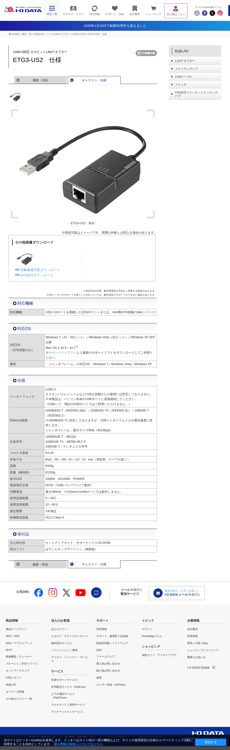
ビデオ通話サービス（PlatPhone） (63, 695)
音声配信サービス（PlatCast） (69, 686)
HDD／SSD (13, 636)
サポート (102, 620)
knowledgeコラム (152, 636)
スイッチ (181, 84)
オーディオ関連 (15, 691)
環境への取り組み (197, 643)
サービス (57, 671)
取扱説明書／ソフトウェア (112, 643)
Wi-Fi (9, 650)
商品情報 (12, 620)
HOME (15, 34)
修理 (99, 677)
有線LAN (181, 51)
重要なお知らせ (196, 657)
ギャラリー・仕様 (94, 80)
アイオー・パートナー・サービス (69, 659)
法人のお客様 (60, 620)
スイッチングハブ (186, 68)
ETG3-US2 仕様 (97, 34)
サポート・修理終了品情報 (112, 636)
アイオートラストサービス (67, 711)
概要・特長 (40, 80)
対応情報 (101, 629)
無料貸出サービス (61, 643)
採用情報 (192, 636)
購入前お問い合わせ (108, 663)
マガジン (147, 629)
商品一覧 (27, 34)
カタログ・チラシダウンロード (69, 636)
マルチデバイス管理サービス (68, 704)
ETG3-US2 (79, 34)
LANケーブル (183, 76)
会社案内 (192, 629)
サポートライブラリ (62, 352)
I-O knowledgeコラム (210, 7)
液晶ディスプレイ (16, 629)
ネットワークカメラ (17, 670)
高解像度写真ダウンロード (40, 270)
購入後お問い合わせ (108, 670)
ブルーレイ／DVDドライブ (22, 663)
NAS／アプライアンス (19, 643)
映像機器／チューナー (19, 656)
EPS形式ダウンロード (36, 275)
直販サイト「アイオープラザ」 (160, 655)
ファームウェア (105, 656)
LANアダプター (62, 34)
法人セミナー (59, 629)
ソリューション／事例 (64, 650)
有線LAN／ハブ (42, 34)
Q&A (99, 650)
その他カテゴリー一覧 (19, 698)
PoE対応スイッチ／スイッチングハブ (196, 94)
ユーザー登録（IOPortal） (111, 684)
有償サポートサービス (64, 679)
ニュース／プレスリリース (203, 650)
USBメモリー (14, 677)
